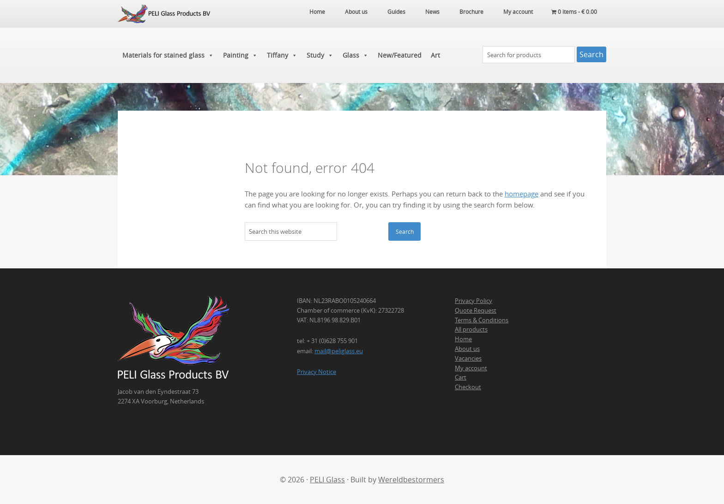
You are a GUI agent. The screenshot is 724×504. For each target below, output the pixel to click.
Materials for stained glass (168, 55)
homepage (521, 194)
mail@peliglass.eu (338, 351)
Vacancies (468, 358)
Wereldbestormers (411, 479)
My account (471, 368)
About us (467, 348)
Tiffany (282, 55)
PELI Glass (327, 479)
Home (463, 339)
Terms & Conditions (481, 320)
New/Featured (400, 55)
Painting (240, 55)
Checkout (468, 387)
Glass (355, 55)
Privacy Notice (316, 372)
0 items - (574, 11)
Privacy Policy (473, 300)
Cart (460, 377)
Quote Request (475, 310)
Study (320, 55)
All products (471, 329)
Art (435, 55)
